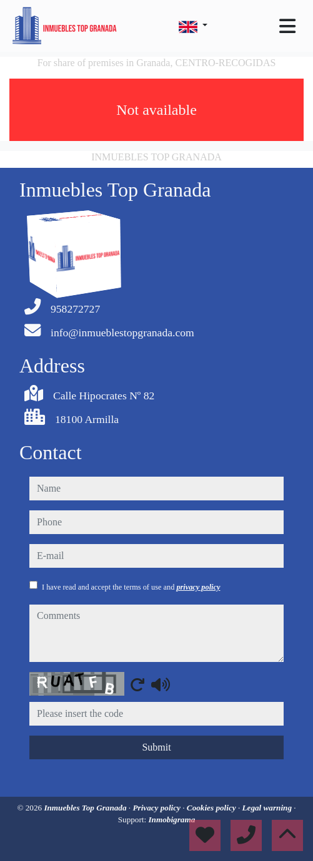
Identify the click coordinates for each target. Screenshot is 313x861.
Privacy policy (157, 807)
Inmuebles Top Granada (86, 807)
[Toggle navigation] (287, 26)
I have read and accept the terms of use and (131, 587)
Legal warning (268, 807)
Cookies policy (212, 807)
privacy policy (198, 587)
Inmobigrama (171, 819)
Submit (156, 747)
